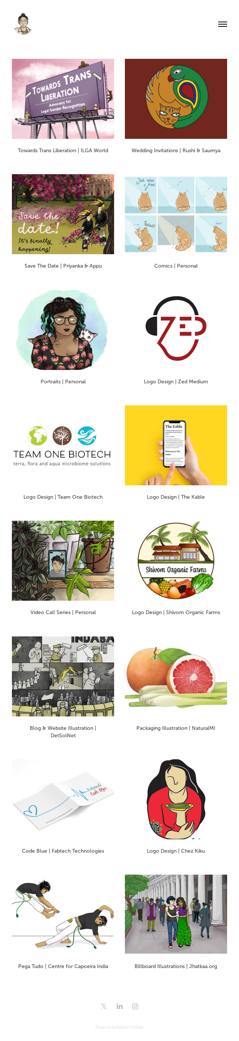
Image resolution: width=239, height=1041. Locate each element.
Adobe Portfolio (130, 1027)
